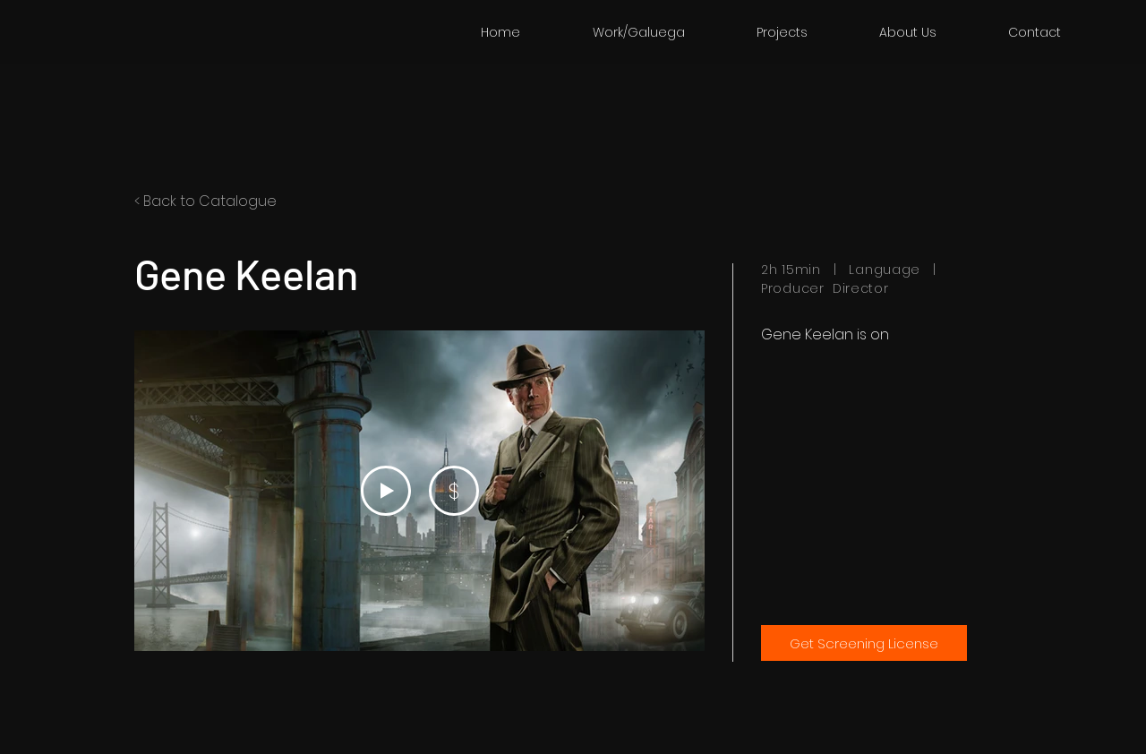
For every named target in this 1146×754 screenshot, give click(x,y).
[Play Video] (386, 491)
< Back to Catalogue (205, 201)
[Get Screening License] (864, 643)
